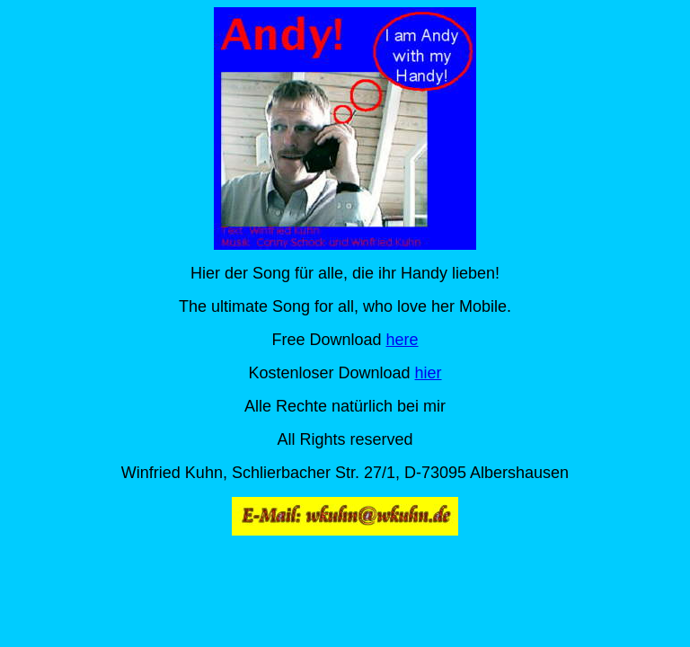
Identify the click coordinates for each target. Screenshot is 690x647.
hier (428, 373)
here (402, 340)
